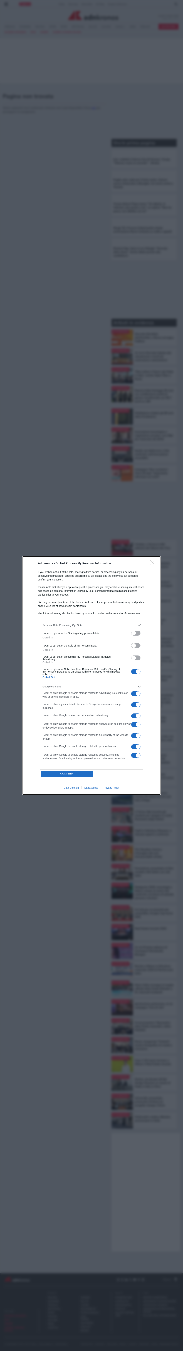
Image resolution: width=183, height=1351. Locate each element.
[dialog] (91, 676)
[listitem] (91, 625)
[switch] (135, 633)
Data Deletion (71, 787)
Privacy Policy (111, 787)
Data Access (91, 787)
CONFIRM (67, 773)
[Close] (153, 563)
